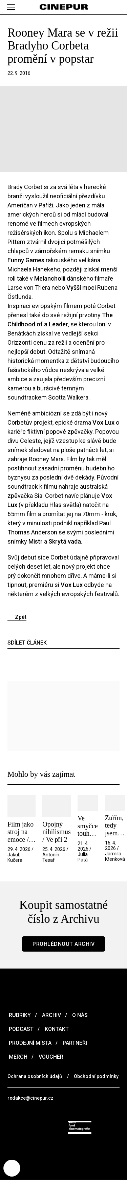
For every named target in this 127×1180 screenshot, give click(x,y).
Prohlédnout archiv (63, 944)
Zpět (20, 617)
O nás (79, 1015)
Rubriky (19, 1015)
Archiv (51, 1015)
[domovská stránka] (63, 7)
